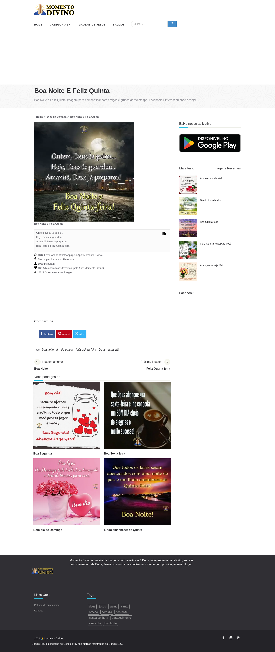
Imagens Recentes (227, 168)
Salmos (119, 24)
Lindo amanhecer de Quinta (123, 530)
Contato (38, 610)
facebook (47, 333)
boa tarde (110, 623)
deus (92, 606)
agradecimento (121, 617)
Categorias (60, 24)
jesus (102, 606)
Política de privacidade (47, 605)
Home (38, 24)
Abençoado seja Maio (212, 265)
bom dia (107, 612)
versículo (95, 623)
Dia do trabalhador (210, 200)
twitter (79, 333)
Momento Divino (92, 255)
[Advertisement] (137, 57)
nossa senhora (98, 617)
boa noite (122, 612)
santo (124, 606)
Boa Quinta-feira (209, 221)
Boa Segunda (42, 453)
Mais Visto (186, 168)
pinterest (64, 333)
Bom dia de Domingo (47, 530)
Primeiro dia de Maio (211, 178)
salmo (113, 606)
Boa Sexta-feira (114, 453)
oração (93, 612)
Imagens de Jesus (91, 24)
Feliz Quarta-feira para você (216, 243)
